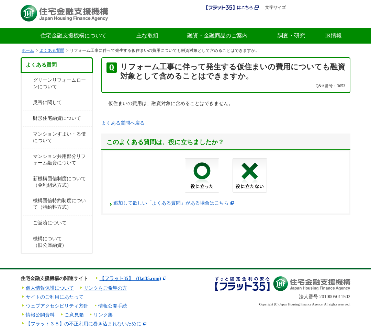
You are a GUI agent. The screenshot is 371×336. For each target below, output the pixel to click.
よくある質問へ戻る (123, 123)
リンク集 (103, 314)
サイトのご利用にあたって (54, 297)
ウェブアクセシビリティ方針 (57, 306)
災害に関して (47, 102)
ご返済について (50, 222)
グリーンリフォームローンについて (59, 83)
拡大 (310, 7)
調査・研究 (291, 35)
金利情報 (269, 19)
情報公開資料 (40, 314)
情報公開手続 (112, 306)
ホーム (28, 50)
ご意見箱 (74, 314)
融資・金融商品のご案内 (217, 35)
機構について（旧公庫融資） (50, 242)
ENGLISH (338, 7)
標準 (296, 7)
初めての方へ (231, 19)
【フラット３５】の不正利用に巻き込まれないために (83, 323)
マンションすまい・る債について (59, 137)
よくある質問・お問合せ (319, 19)
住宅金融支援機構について (73, 35)
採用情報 (195, 19)
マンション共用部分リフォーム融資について (59, 159)
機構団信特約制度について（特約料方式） (59, 204)
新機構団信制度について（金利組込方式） (59, 182)
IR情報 (333, 35)
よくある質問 (52, 50)
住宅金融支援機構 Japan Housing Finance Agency (64, 13)
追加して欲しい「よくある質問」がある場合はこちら (171, 203)
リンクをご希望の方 (105, 288)
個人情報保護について (50, 288)
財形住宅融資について (57, 118)
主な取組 (147, 35)
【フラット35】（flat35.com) (130, 278)
